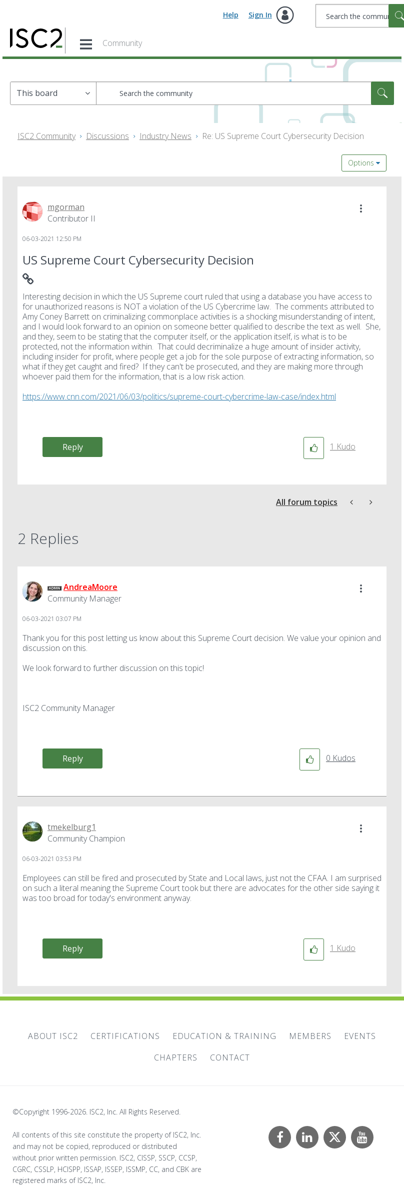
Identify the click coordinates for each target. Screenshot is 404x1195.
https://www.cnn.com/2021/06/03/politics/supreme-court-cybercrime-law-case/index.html (179, 396)
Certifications (125, 1036)
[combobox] (245, 93)
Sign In (260, 15)
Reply (72, 447)
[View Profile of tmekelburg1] (72, 827)
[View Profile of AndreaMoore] (91, 587)
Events (360, 1036)
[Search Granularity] (53, 93)
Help (230, 15)
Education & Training (224, 1036)
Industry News (166, 136)
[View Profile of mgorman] (66, 207)
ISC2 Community (47, 136)
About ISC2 (53, 1036)
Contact (230, 1057)
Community (122, 43)
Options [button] (361, 163)
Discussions (107, 136)
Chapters (176, 1057)
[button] (361, 209)
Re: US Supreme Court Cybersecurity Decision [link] (283, 136)
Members (310, 1036)
